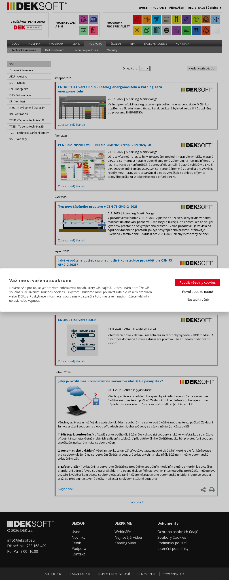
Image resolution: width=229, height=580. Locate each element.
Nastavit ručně (198, 299)
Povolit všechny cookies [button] (197, 282)
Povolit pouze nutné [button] (197, 291)
